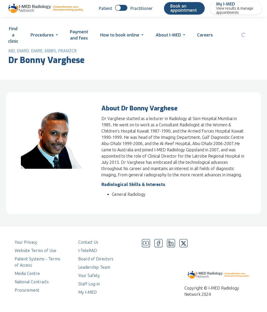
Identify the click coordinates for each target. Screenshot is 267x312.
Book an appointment (183, 8)
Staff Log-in (89, 284)
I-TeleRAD (87, 250)
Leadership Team (94, 267)
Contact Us (88, 242)
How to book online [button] (119, 35)
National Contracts (32, 281)
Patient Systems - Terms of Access (37, 262)
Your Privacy (26, 242)
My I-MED (87, 292)
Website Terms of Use (35, 250)
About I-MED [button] (168, 35)
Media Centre (27, 273)
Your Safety (89, 275)
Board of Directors (95, 259)
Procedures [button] (42, 35)
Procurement (27, 290)
